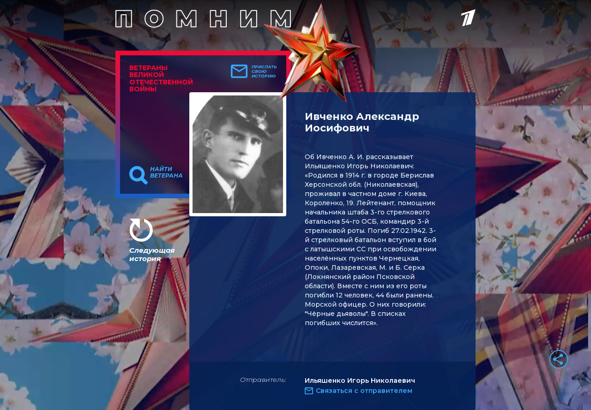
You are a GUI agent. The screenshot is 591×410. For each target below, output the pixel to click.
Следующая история (152, 254)
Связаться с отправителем (364, 390)
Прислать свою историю (264, 71)
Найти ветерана (166, 172)
